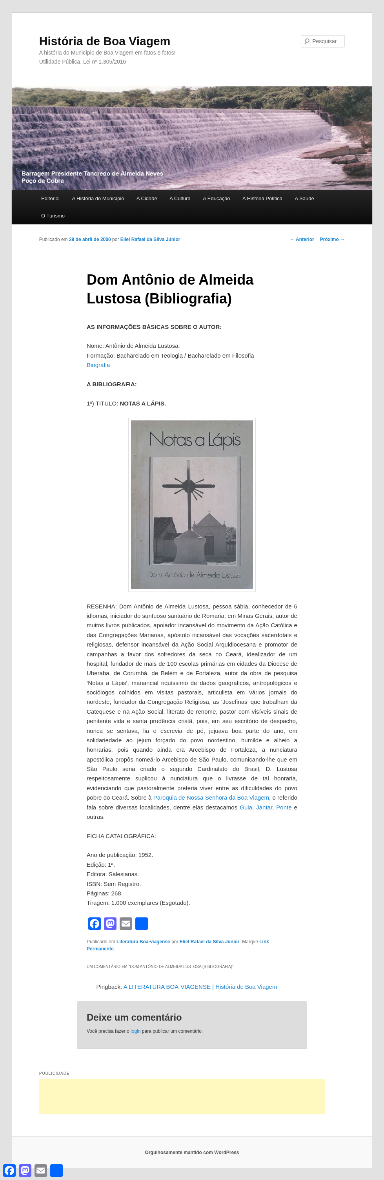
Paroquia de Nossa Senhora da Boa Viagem (211, 797)
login (135, 1031)
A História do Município (98, 198)
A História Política (262, 198)
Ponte (283, 807)
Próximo (332, 239)
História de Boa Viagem (105, 41)
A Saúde (304, 198)
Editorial (50, 198)
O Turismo (53, 216)
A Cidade (146, 198)
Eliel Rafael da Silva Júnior (150, 239)
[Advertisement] (182, 1096)
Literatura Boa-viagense (143, 941)
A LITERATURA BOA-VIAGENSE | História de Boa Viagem (200, 986)
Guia (246, 807)
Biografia (98, 365)
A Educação (216, 198)
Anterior (302, 239)
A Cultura (179, 198)
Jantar (264, 807)
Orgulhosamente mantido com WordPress (192, 1152)
